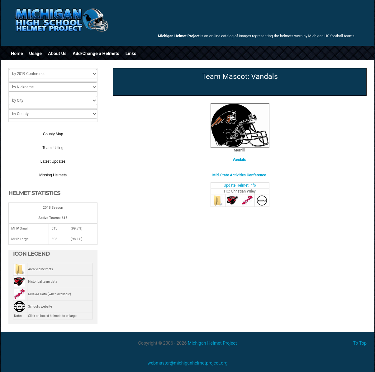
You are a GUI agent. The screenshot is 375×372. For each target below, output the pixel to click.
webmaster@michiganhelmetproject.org (188, 363)
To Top (360, 343)
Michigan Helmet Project (212, 343)
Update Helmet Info (240, 185)
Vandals (239, 159)
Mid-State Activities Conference (239, 175)
